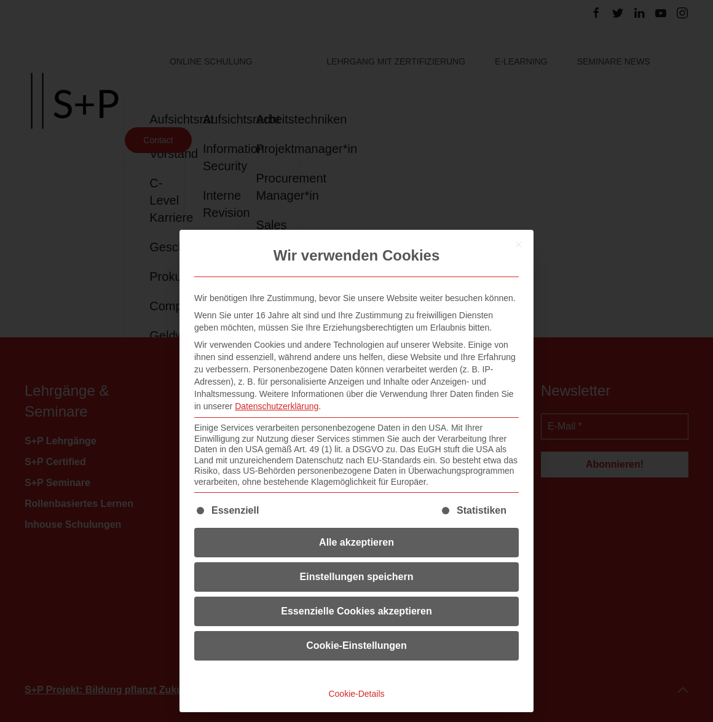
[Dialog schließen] (519, 244)
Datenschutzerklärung (276, 406)
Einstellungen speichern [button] (357, 576)
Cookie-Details (356, 694)
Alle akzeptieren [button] (356, 542)
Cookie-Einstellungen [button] (356, 645)
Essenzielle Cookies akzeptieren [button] (356, 611)
